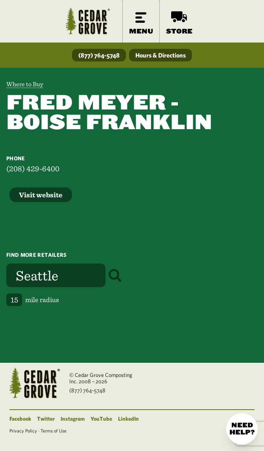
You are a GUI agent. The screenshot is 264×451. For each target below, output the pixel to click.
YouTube (101, 419)
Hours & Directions (160, 55)
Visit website (41, 195)
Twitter (46, 419)
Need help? (242, 428)
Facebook (20, 419)
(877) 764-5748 (99, 55)
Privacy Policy (23, 430)
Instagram (73, 419)
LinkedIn (128, 419)
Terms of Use (53, 430)
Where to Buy (24, 84)
